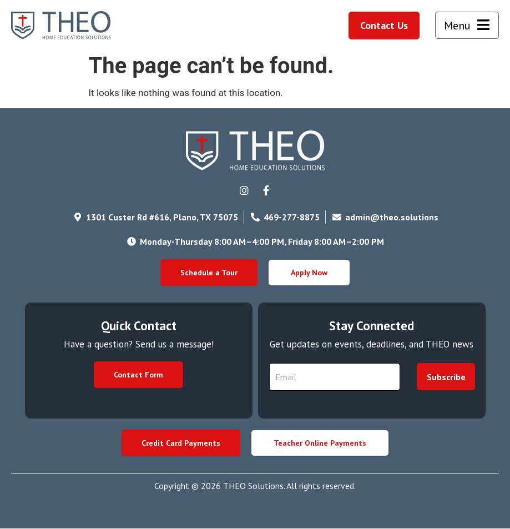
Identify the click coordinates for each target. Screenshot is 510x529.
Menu (457, 25)
